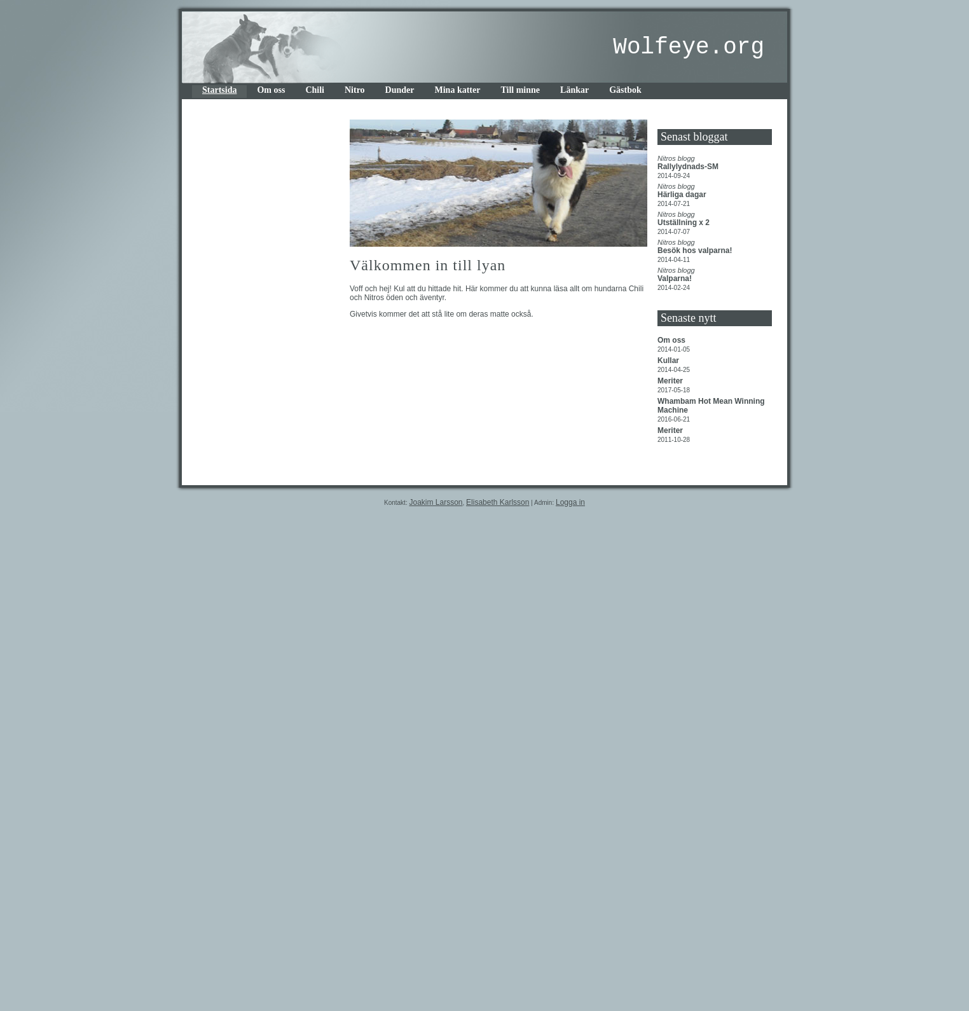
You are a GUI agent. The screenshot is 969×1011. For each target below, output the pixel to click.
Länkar (574, 90)
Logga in (570, 502)
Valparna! (675, 278)
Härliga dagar (682, 194)
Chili (314, 90)
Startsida (219, 90)
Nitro (355, 90)
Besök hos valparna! (695, 250)
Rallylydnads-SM (688, 166)
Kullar (669, 360)
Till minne (520, 90)
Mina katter (458, 90)
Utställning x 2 (684, 222)
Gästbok (625, 90)
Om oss (271, 90)
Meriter (671, 380)
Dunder (400, 90)
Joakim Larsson (435, 502)
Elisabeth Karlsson (497, 502)
